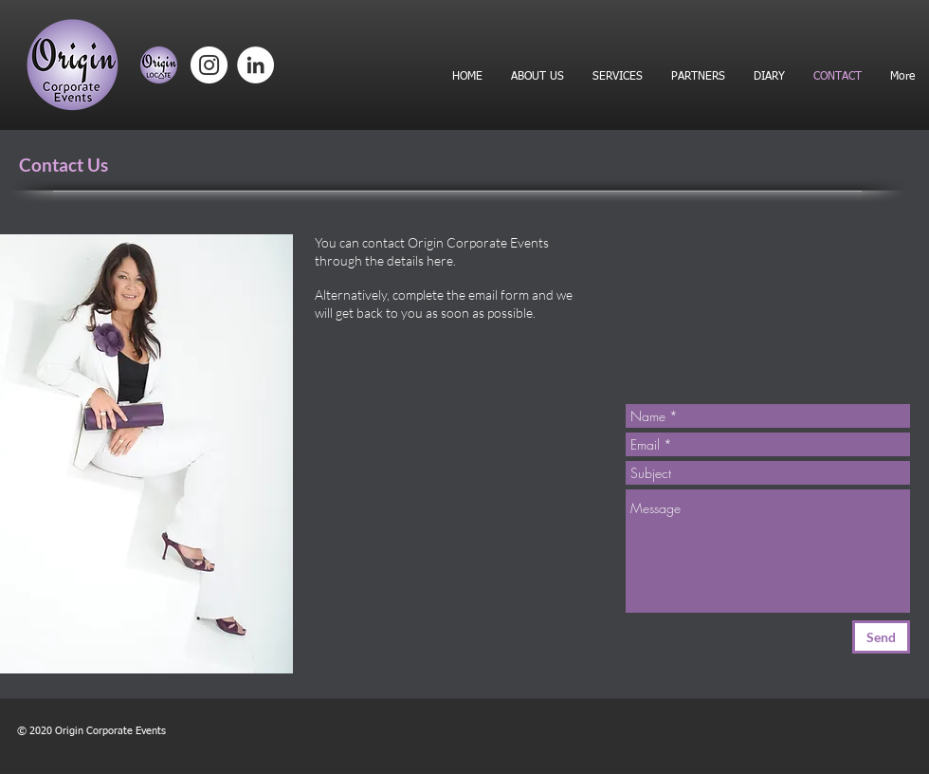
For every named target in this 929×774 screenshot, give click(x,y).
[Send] (881, 637)
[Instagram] (209, 64)
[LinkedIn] (255, 64)
